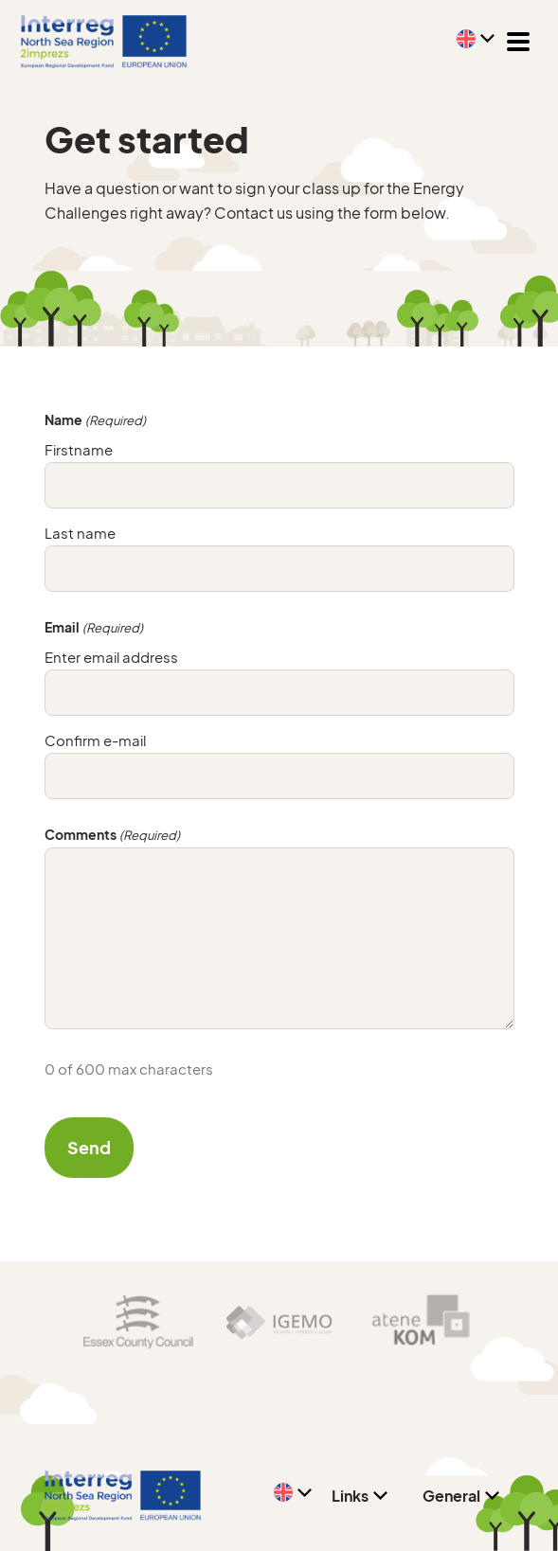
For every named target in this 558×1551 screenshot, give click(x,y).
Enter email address (111, 657)
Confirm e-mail (95, 740)
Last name (80, 533)
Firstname (79, 449)
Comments (112, 835)
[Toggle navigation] (518, 42)
